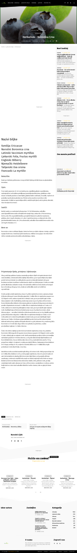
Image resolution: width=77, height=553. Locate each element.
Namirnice (60, 169)
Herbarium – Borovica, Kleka (11, 427)
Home (3, 47)
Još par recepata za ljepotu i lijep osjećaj (40, 427)
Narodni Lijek (27, 41)
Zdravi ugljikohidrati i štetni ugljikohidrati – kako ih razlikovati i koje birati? (66, 56)
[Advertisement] (27, 136)
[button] (74, 3)
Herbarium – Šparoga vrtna (67, 479)
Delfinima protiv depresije (65, 191)
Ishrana (59, 52)
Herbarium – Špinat (48, 478)
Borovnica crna (9, 416)
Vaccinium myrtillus (7, 419)
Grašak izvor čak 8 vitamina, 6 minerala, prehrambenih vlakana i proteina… (41, 527)
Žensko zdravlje (61, 83)
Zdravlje (59, 67)
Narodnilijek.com (12, 551)
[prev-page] (36, 492)
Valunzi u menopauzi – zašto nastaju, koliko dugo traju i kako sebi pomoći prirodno (66, 86)
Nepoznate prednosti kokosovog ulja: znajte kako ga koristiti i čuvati (66, 172)
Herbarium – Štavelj (29, 478)
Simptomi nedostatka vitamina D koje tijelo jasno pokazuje (65, 141)
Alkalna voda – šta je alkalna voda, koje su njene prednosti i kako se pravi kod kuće (66, 102)
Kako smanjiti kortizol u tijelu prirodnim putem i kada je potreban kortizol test (65, 125)
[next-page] (40, 492)
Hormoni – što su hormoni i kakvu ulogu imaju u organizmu (66, 71)
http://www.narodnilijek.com (17, 437)
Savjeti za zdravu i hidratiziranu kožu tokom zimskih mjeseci (42, 520)
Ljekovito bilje (34, 30)
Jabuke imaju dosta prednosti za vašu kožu (41, 512)
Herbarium (43, 30)
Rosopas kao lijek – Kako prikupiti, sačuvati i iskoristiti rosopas (9, 479)
